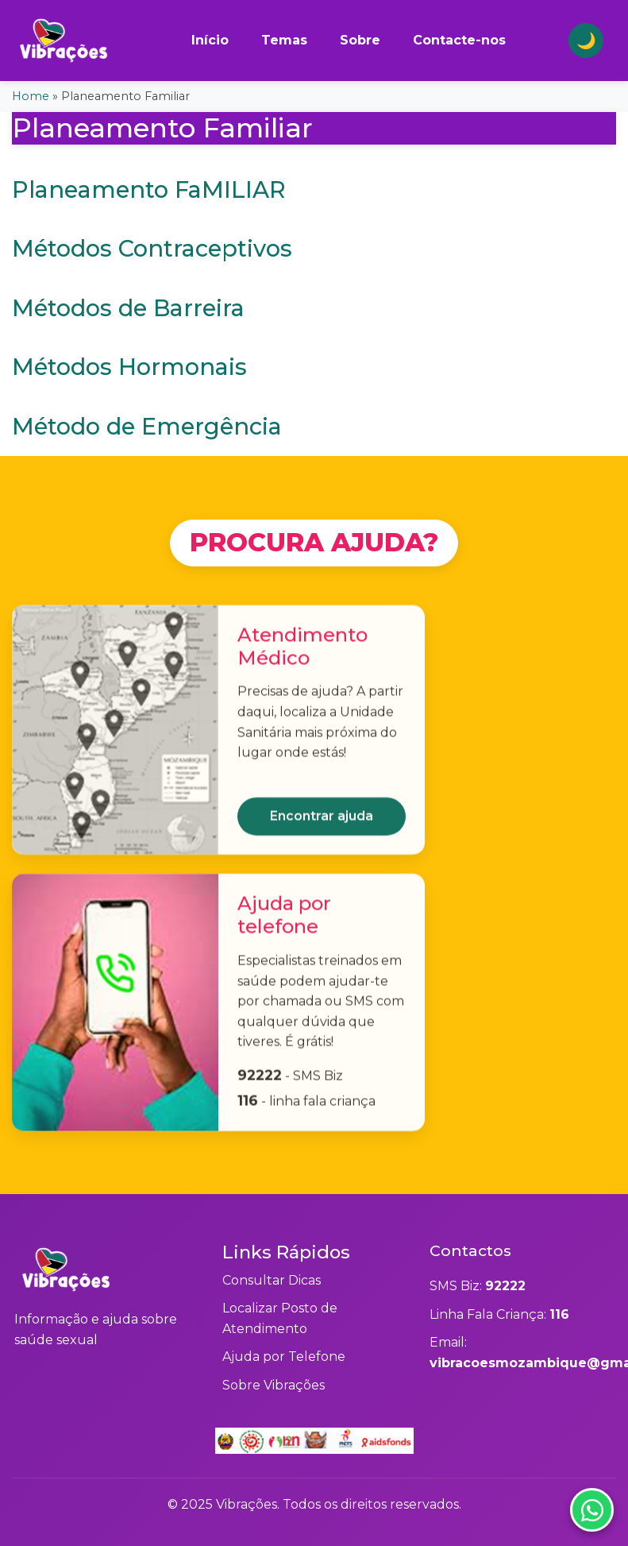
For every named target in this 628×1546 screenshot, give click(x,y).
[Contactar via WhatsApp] (582, 1500)
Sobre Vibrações (273, 1385)
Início (210, 40)
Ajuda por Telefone (283, 1356)
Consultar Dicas (271, 1280)
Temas (284, 40)
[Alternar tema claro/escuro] (585, 40)
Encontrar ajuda (321, 822)
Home (30, 96)
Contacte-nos (459, 40)
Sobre (360, 40)
